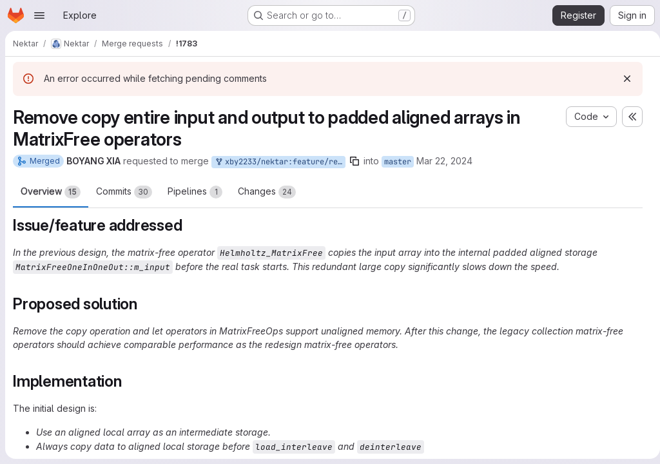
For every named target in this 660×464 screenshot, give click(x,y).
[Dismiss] (622, 78)
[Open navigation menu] (39, 15)
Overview (51, 192)
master (397, 162)
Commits (124, 192)
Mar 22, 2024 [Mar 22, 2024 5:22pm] (444, 160)
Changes (267, 192)
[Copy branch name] (354, 161)
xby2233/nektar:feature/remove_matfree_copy (279, 162)
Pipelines (195, 192)
